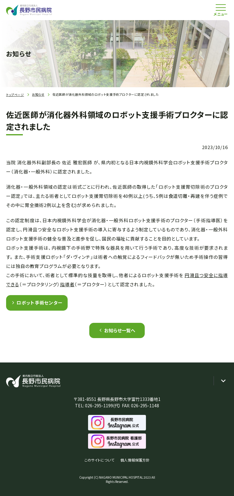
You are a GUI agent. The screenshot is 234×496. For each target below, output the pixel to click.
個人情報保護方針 (135, 459)
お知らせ (38, 94)
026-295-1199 (99, 405)
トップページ (15, 94)
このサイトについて (99, 459)
